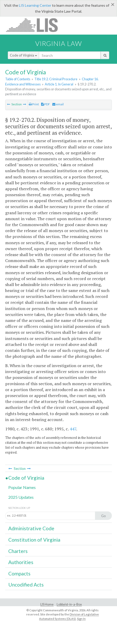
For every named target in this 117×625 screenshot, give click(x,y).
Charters (18, 551)
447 (73, 429)
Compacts (19, 573)
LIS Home (47, 604)
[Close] (113, 4)
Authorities (20, 562)
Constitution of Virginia (34, 540)
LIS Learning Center (35, 5)
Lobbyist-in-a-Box (69, 604)
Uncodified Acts (26, 585)
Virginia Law (58, 43)
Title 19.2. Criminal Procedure (55, 79)
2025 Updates (21, 497)
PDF (45, 104)
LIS (35, 25)
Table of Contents (17, 79)
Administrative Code (31, 528)
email (58, 104)
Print (34, 104)
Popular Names (22, 487)
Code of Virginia (23, 55)
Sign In (81, 618)
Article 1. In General (59, 84)
